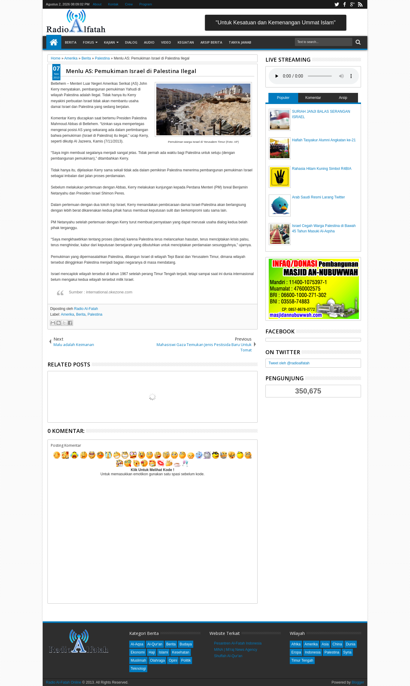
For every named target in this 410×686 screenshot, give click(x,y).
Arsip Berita (211, 42)
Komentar (313, 98)
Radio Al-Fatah (86, 309)
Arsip (343, 98)
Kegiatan (186, 42)
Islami (163, 652)
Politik (186, 660)
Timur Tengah (302, 660)
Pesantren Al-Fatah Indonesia (238, 643)
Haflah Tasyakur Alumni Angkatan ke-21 (324, 140)
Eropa (296, 652)
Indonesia (312, 652)
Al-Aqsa (137, 644)
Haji (151, 652)
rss (360, 4)
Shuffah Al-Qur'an (228, 656)
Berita (70, 42)
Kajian (109, 42)
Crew (129, 4)
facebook (344, 4)
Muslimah (138, 660)
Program (145, 4)
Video (166, 42)
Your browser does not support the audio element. (314, 76)
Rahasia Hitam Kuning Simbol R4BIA (321, 169)
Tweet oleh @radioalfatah (289, 363)
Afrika (296, 644)
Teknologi (138, 668)
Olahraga (157, 660)
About (97, 4)
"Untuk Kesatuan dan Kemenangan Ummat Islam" (276, 23)
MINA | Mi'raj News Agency (235, 650)
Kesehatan (180, 652)
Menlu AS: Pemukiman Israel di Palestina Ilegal (131, 71)
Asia (325, 644)
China (337, 644)
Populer (283, 98)
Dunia (350, 644)
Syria (347, 652)
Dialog (131, 42)
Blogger (358, 682)
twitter (337, 4)
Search (357, 42)
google (352, 4)
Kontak (113, 4)
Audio (149, 42)
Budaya (185, 644)
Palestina (94, 314)
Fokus (88, 42)
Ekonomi (138, 652)
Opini (173, 660)
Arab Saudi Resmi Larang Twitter (318, 197)
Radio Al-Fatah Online (63, 682)
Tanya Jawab (240, 42)
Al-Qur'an (154, 644)
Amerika (67, 314)
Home (53, 42)
